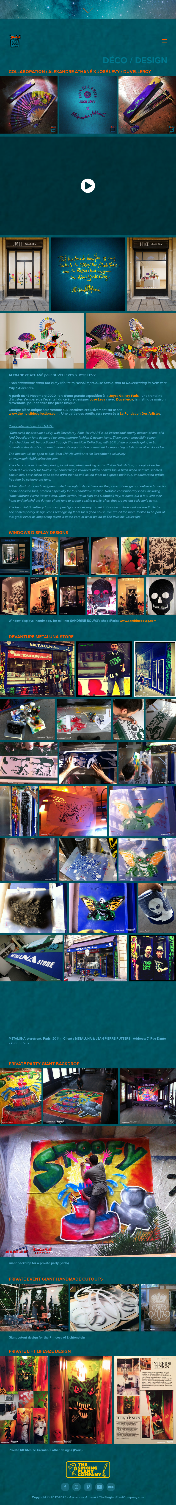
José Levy (97, 399)
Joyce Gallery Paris (124, 395)
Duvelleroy (124, 399)
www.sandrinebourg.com (138, 620)
